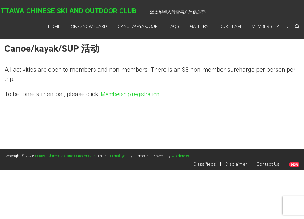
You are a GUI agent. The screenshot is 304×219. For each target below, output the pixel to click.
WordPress (180, 156)
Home (54, 26)
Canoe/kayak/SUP (138, 26)
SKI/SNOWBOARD (89, 26)
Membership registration (130, 94)
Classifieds (204, 164)
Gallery (199, 26)
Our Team (230, 26)
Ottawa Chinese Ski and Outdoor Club (65, 156)
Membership (265, 26)
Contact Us (268, 164)
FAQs (173, 26)
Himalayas (118, 156)
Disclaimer (236, 164)
